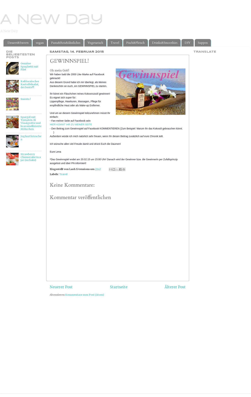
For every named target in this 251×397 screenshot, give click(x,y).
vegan (40, 43)
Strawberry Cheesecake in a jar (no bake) (31, 157)
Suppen (203, 43)
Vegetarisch (95, 43)
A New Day (51, 20)
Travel (115, 43)
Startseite (118, 287)
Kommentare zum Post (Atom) (84, 294)
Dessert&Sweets (18, 43)
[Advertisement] (20, 226)
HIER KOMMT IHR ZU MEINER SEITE (71, 124)
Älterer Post (175, 287)
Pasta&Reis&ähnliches (65, 43)
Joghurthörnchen (31, 138)
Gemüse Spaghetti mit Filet (29, 66)
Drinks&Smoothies (164, 43)
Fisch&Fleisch (135, 43)
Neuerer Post (61, 287)
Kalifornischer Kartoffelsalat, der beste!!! (30, 84)
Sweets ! (26, 99)
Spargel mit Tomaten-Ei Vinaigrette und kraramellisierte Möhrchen (31, 123)
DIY (188, 43)
